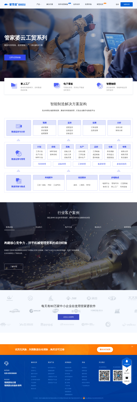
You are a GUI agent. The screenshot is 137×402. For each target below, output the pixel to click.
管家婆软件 (68, 391)
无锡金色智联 (69, 370)
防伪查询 (33, 376)
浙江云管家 (68, 388)
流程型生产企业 (52, 382)
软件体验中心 (52, 367)
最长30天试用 (105, 349)
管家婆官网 (68, 367)
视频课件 (33, 385)
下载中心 (33, 367)
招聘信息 (84, 370)
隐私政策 (84, 376)
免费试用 (127, 4)
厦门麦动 (67, 382)
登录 (117, 4)
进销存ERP (51, 373)
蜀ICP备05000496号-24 (75, 398)
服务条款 (84, 373)
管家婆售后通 (10, 382)
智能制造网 (51, 370)
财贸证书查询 (86, 382)
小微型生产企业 (52, 376)
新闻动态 (84, 379)
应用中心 (33, 370)
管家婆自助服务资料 (13, 385)
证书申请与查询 (35, 379)
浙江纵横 (67, 379)
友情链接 (68, 362)
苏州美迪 (67, 373)
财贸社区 (33, 388)
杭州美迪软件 (69, 376)
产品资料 (33, 382)
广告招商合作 (86, 385)
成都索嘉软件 (69, 394)
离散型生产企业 (52, 379)
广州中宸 (67, 385)
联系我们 (84, 367)
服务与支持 (34, 373)
